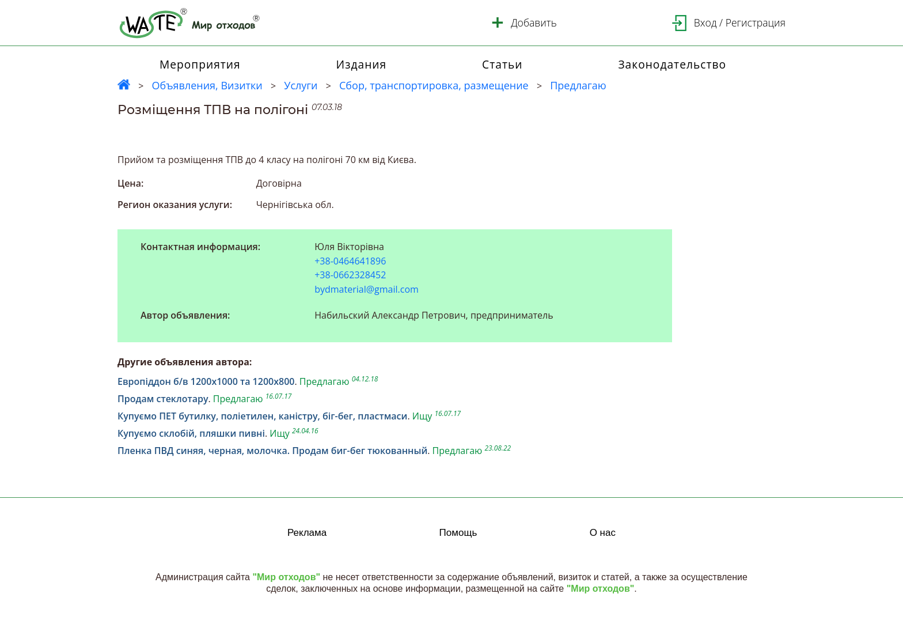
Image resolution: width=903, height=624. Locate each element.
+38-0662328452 (350, 275)
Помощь (458, 532)
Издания (361, 64)
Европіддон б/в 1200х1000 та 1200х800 (205, 381)
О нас (603, 532)
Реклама (307, 532)
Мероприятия (200, 64)
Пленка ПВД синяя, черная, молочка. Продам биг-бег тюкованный (272, 450)
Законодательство (672, 64)
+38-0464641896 (350, 261)
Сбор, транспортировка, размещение (434, 85)
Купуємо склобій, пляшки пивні (191, 433)
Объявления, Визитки (206, 85)
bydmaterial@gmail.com (366, 289)
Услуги (300, 85)
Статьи (502, 64)
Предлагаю (578, 85)
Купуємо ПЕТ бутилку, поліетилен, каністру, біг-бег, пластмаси (262, 416)
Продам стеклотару (162, 398)
